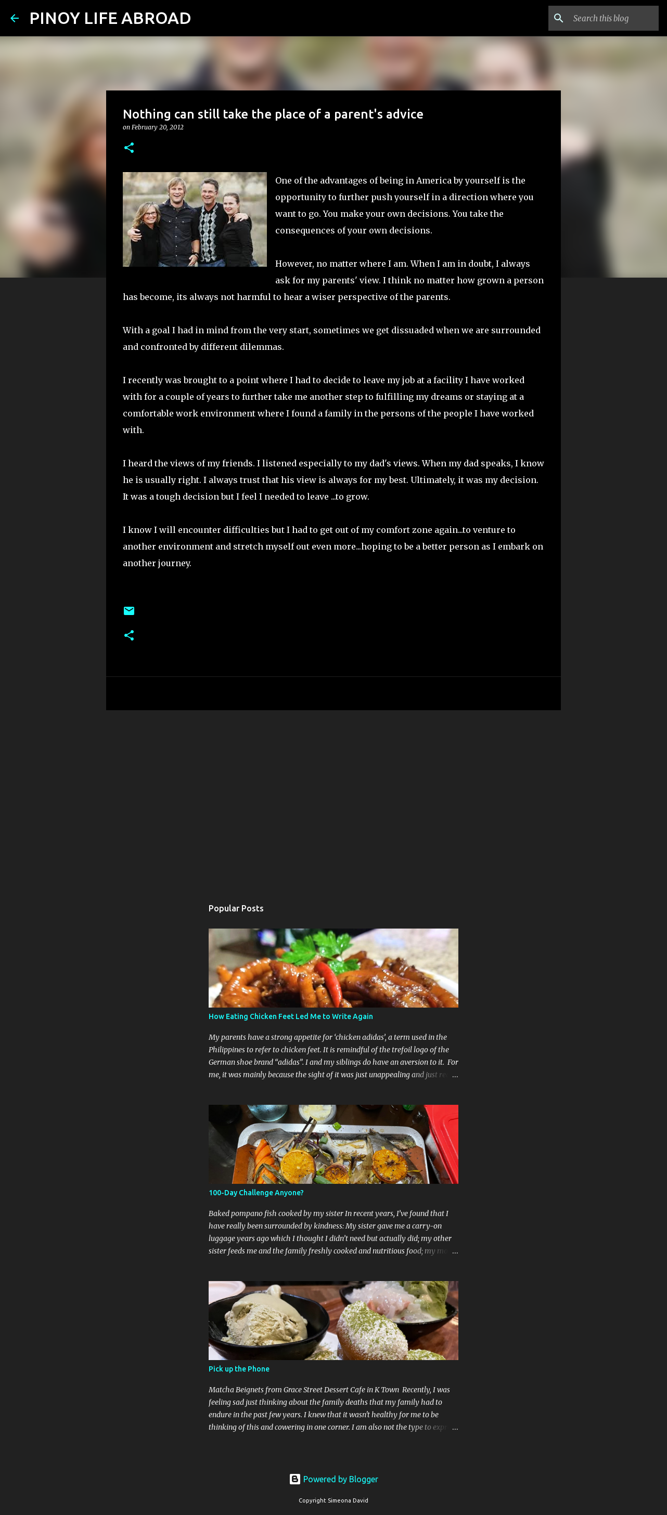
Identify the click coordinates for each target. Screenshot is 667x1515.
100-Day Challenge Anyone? (256, 1193)
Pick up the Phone (239, 1369)
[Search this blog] (604, 18)
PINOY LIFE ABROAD (110, 17)
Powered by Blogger (333, 1479)
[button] (129, 148)
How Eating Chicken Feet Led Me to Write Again (291, 1016)
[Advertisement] (333, 798)
